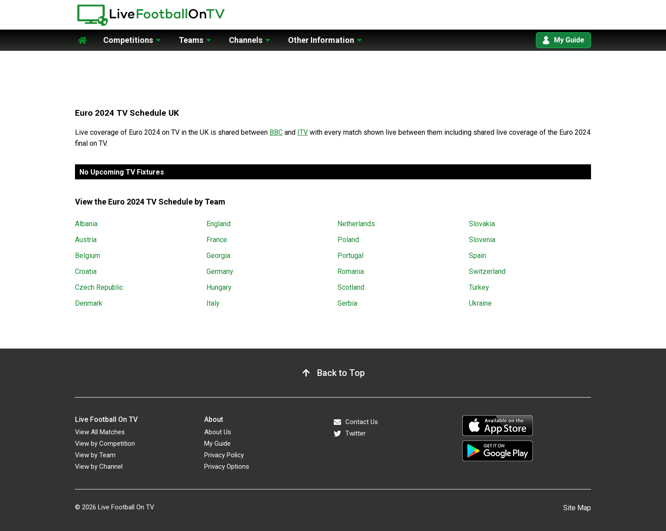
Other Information (321, 40)
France (216, 239)
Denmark (88, 303)
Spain (477, 255)
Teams (191, 40)
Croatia (86, 271)
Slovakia (482, 224)
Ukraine (480, 303)
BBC (276, 132)
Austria (86, 239)
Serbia (347, 303)
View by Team (95, 455)
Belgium (87, 255)
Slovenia (482, 239)
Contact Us (355, 422)
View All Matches (100, 432)
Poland (348, 239)
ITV (302, 132)
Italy (213, 303)
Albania (86, 224)
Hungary (219, 287)
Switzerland (487, 271)
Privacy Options (226, 466)
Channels (245, 40)
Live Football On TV (126, 507)
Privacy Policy (224, 455)
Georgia (218, 255)
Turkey (479, 287)
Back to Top (341, 373)
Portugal (350, 255)
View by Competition (105, 444)
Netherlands (356, 224)
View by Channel (99, 466)
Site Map (577, 508)
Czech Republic (99, 287)
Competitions (128, 40)
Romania (350, 271)
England (218, 224)
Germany (219, 271)
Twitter (349, 433)
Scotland (350, 287)
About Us (217, 432)
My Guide (563, 40)
